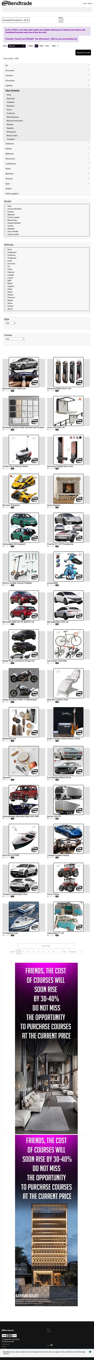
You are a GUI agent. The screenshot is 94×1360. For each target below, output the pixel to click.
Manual (48, 1329)
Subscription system (5, 1344)
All (36, 46)
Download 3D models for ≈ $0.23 (16, 20)
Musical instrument (15, 121)
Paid (41, 46)
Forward (73, 952)
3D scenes (10, 71)
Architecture (11, 164)
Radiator (10, 128)
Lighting (9, 86)
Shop (9, 95)
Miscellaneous (13, 117)
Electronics (10, 159)
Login (84, 3)
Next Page (46, 946)
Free (47, 46)
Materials (9, 174)
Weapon (10, 124)
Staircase (11, 99)
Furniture (9, 76)
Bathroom (10, 154)
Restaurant (11, 132)
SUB (53, 46)
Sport (8, 184)
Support (48, 1345)
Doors (9, 110)
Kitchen (9, 149)
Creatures (11, 113)
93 (64, 952)
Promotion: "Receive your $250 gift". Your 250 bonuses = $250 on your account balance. (41, 39)
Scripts (8, 189)
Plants (8, 169)
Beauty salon (12, 136)
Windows (10, 106)
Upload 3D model (83, 53)
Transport (11, 139)
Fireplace (10, 102)
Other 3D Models (13, 91)
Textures (9, 179)
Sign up (90, 3)
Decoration (10, 81)
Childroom (10, 144)
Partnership (4, 1346)
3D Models (49, 1331)
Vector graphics (12, 194)
